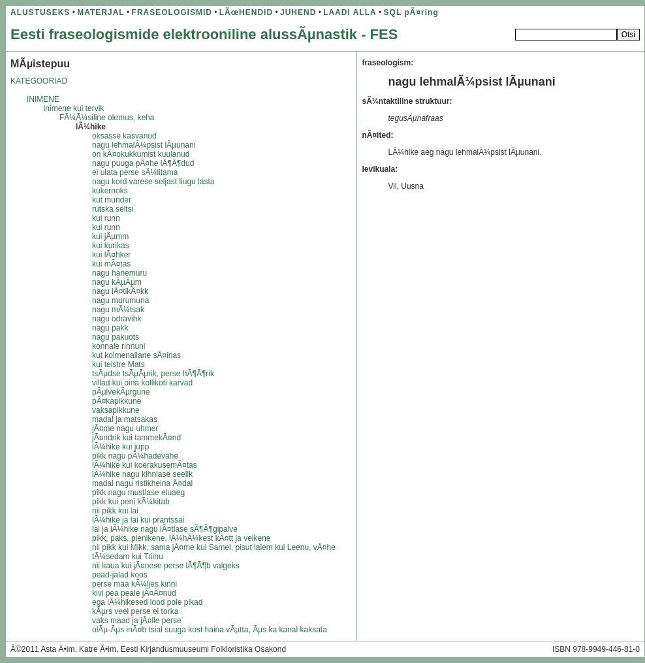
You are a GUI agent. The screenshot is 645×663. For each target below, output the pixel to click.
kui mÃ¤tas (111, 263)
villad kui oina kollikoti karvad (142, 382)
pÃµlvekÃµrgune (121, 391)
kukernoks (110, 190)
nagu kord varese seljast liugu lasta (153, 181)
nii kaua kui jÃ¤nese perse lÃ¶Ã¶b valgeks (166, 565)
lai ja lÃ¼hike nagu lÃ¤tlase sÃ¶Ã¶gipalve (165, 529)
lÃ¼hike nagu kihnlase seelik (142, 474)
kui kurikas (110, 245)
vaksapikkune (116, 410)
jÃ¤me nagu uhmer (125, 428)
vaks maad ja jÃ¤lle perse (136, 620)
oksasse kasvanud (124, 135)
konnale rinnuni (118, 346)
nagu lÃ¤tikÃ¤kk (120, 291)
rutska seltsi (112, 209)
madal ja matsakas (124, 419)
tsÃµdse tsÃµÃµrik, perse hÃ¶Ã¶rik (153, 373)
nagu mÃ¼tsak (118, 309)
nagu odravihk (116, 318)
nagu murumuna (120, 300)
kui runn (106, 218)
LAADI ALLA (350, 12)
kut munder (111, 199)
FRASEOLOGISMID (172, 12)
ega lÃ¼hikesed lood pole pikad (147, 602)
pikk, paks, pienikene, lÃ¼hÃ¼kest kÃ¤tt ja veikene (181, 538)
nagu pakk (110, 327)
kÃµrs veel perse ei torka (135, 611)
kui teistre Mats (118, 364)
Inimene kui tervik (73, 108)
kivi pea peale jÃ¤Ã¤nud (134, 593)
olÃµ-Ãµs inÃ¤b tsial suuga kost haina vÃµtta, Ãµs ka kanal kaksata (209, 629)
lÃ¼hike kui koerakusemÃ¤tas (144, 465)
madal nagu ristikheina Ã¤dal (142, 483)
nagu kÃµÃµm (117, 282)
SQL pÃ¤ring (411, 12)
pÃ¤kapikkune (116, 401)
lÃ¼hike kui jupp (120, 446)
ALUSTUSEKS (40, 12)
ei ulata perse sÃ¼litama (135, 172)
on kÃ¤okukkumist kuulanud (140, 154)
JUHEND (298, 12)
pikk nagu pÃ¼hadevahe (135, 456)
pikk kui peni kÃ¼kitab (131, 501)
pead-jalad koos (120, 574)
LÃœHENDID (246, 12)
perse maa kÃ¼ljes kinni (134, 584)
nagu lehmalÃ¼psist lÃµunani (143, 145)
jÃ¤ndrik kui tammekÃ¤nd (136, 437)
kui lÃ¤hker (111, 254)
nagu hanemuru (119, 273)
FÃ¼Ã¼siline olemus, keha (106, 117)
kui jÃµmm (110, 236)
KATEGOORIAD (38, 81)
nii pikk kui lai (115, 510)
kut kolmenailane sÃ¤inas (136, 355)
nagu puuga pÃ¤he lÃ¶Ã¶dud (143, 163)
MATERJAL (100, 12)
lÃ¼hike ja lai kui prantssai (138, 520)
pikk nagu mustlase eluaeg (138, 492)
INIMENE (43, 99)
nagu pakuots (115, 337)
